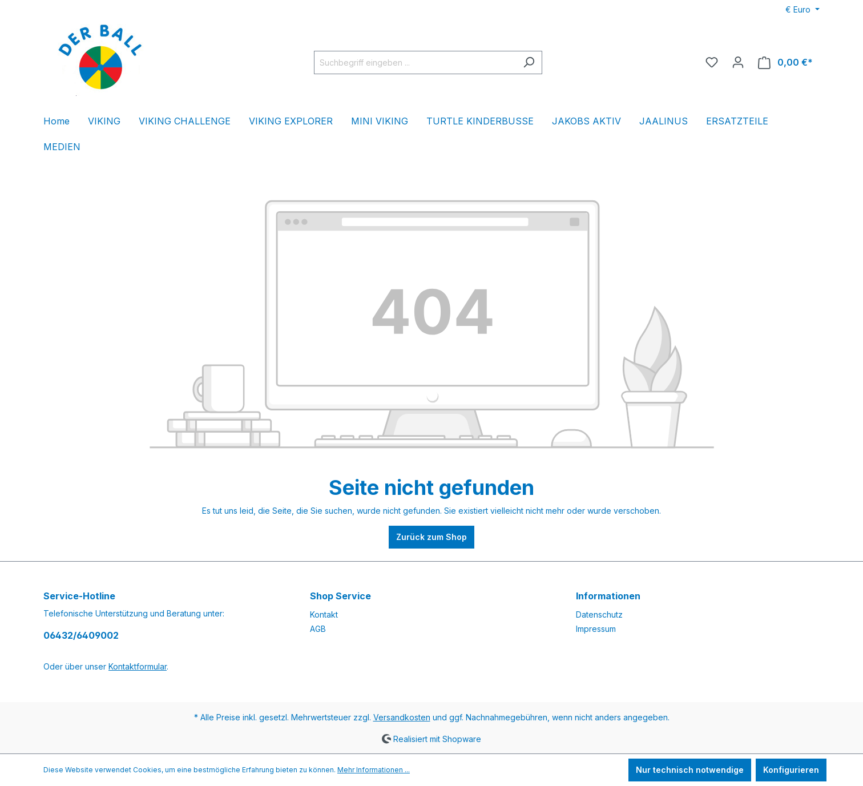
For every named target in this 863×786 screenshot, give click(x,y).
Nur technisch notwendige (690, 770)
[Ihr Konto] (738, 62)
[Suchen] (528, 62)
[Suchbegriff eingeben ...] (415, 62)
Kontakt (324, 614)
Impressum (596, 629)
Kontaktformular (137, 666)
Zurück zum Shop (431, 537)
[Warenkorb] (785, 62)
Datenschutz (599, 614)
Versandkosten (401, 717)
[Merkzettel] (712, 62)
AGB (318, 629)
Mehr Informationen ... (373, 769)
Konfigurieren (791, 770)
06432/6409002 (81, 635)
